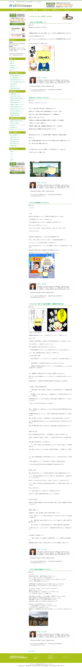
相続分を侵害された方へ (15, 143)
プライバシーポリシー (66, 655)
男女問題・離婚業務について (16, 75)
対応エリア (12, 69)
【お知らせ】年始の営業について (37, 22)
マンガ (11, 157)
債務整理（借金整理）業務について (17, 120)
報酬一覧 (34, 10)
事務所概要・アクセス (56, 10)
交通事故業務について (14, 93)
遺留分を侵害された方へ (15, 139)
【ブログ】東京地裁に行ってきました (39, 202)
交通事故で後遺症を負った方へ (16, 106)
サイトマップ (65, 657)
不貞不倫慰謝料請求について (16, 77)
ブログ (11, 155)
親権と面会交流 (13, 84)
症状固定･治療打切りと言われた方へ (17, 108)
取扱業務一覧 (45, 10)
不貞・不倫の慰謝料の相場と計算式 (17, 81)
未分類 (11, 159)
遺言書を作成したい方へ (15, 137)
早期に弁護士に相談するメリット (17, 110)
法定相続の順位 (13, 145)
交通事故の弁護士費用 (14, 115)
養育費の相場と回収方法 (15, 88)
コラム (11, 153)
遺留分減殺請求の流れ (14, 141)
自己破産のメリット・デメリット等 (17, 125)
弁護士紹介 (24, 10)
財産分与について (13, 86)
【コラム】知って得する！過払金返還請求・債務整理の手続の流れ (46, 304)
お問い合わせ (67, 10)
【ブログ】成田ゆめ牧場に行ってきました (40, 569)
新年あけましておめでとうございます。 (39, 97)
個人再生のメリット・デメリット (17, 129)
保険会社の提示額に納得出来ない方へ (17, 98)
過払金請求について (14, 127)
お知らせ (12, 151)
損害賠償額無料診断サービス (16, 113)
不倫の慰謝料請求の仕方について (17, 79)
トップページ (14, 10)
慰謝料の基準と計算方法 (15, 100)
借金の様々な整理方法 (14, 123)
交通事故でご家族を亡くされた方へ (17, 104)
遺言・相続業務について (15, 135)
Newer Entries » (31, 651)
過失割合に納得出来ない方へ (16, 102)
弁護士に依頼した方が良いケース (17, 96)
